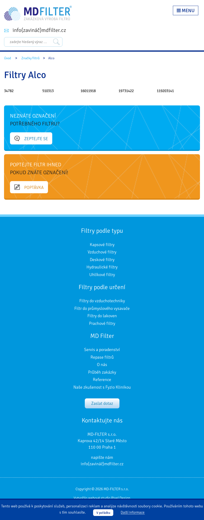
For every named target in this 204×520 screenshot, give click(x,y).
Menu (186, 11)
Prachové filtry (102, 323)
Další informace (133, 512)
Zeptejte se (31, 138)
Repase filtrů (102, 357)
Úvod (7, 58)
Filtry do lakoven (102, 315)
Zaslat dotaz (102, 403)
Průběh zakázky (102, 372)
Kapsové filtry (102, 244)
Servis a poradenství (102, 349)
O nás (102, 364)
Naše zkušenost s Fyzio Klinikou (102, 387)
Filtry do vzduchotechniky (102, 300)
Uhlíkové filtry (102, 274)
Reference (102, 379)
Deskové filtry (102, 259)
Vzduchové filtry (102, 252)
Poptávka (29, 187)
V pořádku (103, 513)
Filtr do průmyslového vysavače (102, 308)
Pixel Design (120, 498)
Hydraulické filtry (102, 267)
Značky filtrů (30, 58)
